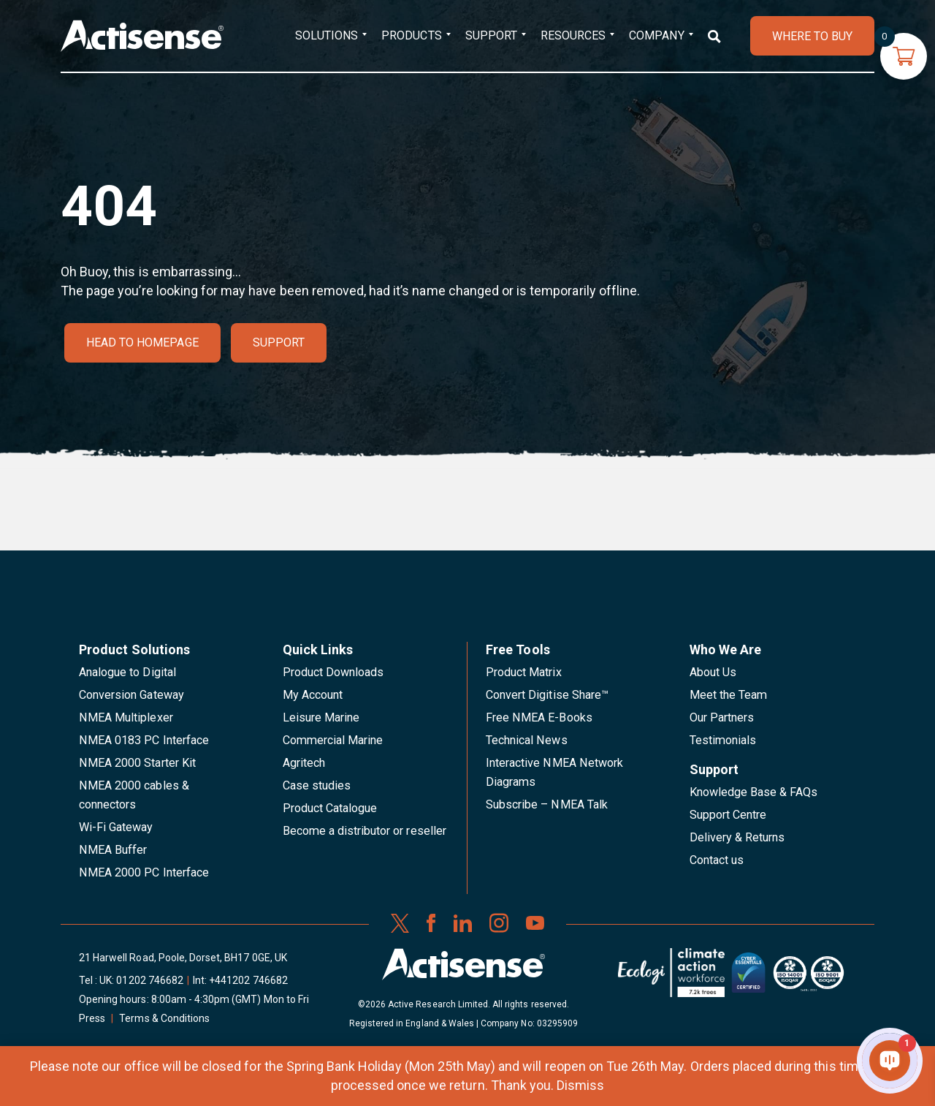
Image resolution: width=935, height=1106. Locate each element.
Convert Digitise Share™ (547, 695)
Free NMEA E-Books (539, 717)
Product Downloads (333, 672)
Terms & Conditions (164, 1018)
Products (411, 35)
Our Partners (722, 717)
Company (656, 35)
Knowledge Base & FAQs (754, 792)
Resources (573, 35)
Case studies (317, 785)
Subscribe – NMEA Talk (547, 804)
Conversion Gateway (131, 695)
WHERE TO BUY (812, 36)
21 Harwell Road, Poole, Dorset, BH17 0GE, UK (183, 957)
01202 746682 (149, 980)
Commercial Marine (333, 740)
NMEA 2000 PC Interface (144, 872)
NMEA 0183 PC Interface (144, 740)
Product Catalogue (330, 808)
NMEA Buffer (113, 850)
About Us (713, 672)
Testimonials (723, 740)
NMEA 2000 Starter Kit (137, 763)
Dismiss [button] (580, 1085)
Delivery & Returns (737, 837)
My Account (313, 695)
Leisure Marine (321, 717)
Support (491, 35)
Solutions (326, 35)
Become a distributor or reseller (364, 831)
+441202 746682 (248, 980)
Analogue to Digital (127, 672)
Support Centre (728, 815)
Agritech (304, 763)
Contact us (717, 860)
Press (92, 1018)
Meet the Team (729, 695)
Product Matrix (524, 672)
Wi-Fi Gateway (116, 827)
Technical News (527, 740)
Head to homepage (142, 342)
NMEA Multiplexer (126, 717)
